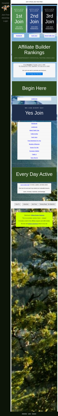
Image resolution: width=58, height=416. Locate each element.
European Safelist (34, 151)
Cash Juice (34, 35)
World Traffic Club (49, 35)
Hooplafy (5, 3)
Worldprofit (19, 35)
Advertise (6, 18)
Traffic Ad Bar (34, 134)
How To (17, 204)
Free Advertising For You (34, 140)
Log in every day (25, 184)
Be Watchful (51, 204)
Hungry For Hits (34, 147)
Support (34, 413)
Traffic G (34, 154)
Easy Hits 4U (34, 157)
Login (5, 21)
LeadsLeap (34, 99)
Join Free (6, 15)
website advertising (33, 223)
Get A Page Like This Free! (34, 73)
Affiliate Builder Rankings (34, 49)
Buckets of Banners (34, 144)
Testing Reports (44, 204)
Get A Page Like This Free (34, 2)
